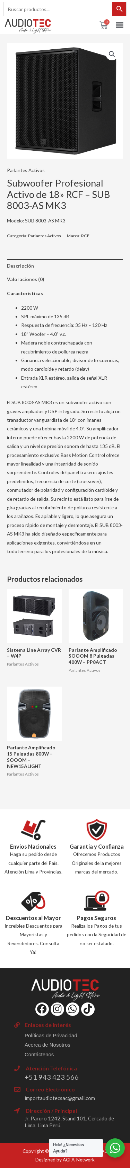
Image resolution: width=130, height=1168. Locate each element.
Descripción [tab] (20, 266)
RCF (85, 235)
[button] (119, 25)
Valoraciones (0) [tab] (25, 279)
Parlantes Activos (26, 170)
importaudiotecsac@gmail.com (60, 1098)
